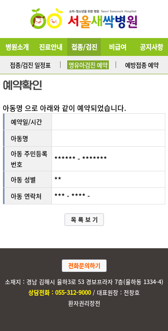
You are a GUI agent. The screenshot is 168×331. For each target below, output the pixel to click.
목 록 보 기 (84, 219)
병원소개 (17, 47)
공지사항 (151, 47)
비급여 (117, 47)
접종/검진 (84, 47)
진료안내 (50, 47)
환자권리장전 (84, 303)
